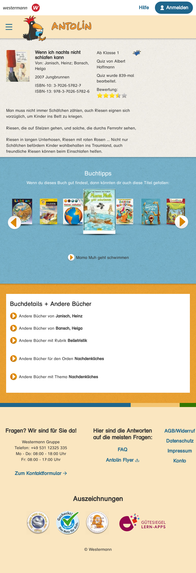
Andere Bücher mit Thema (58, 376)
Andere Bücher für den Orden (61, 358)
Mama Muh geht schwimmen (102, 257)
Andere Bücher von (50, 316)
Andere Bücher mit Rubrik (53, 340)
